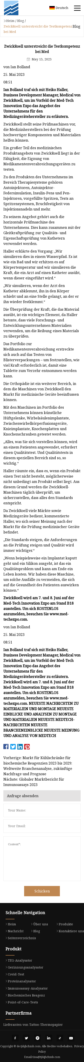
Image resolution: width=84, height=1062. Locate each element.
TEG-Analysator (17, 960)
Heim (10, 21)
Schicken (42, 891)
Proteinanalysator (19, 981)
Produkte (63, 924)
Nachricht (13, 931)
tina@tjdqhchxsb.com (46, 1057)
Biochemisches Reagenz (24, 995)
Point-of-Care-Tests (20, 1002)
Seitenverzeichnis (19, 938)
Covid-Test (13, 974)
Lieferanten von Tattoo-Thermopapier (33, 1024)
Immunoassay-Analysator (25, 988)
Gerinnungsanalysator (23, 967)
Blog (20, 21)
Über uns (38, 924)
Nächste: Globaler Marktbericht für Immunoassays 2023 (33, 782)
